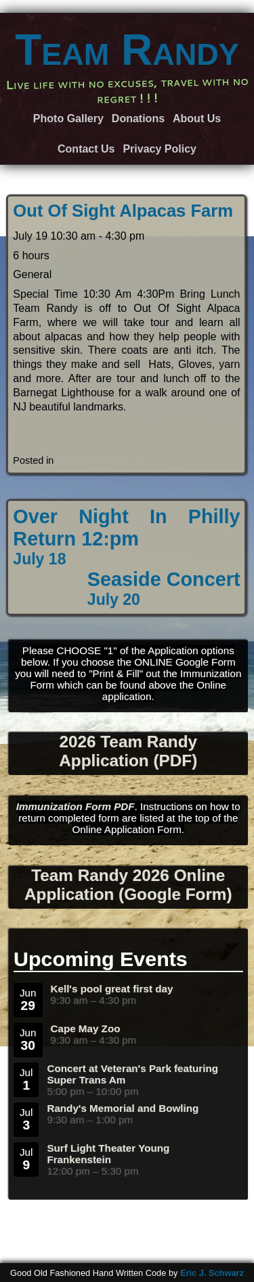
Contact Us (86, 149)
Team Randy (127, 50)
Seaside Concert (163, 588)
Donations (138, 118)
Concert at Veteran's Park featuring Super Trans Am (132, 1074)
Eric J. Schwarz (212, 1273)
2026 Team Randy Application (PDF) (128, 751)
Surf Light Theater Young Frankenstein (108, 1153)
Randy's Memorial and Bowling (122, 1108)
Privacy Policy (159, 149)
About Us (197, 118)
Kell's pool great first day (112, 988)
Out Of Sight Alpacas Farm (123, 210)
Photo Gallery (68, 118)
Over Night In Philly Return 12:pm (126, 537)
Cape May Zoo (86, 1028)
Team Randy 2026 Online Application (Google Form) (128, 884)
